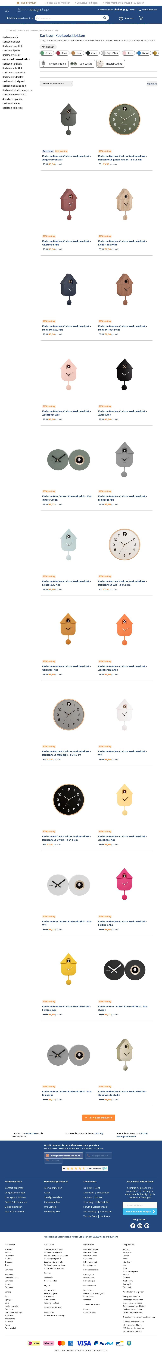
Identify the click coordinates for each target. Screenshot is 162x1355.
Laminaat (9, 1270)
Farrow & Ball (10, 1328)
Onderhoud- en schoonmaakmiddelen (139, 1317)
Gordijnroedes (50, 1281)
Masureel (9, 1322)
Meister (8, 1284)
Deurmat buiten (90, 1255)
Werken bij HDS (52, 1211)
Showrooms (90, 1181)
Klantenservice (149, 9)
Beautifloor (9, 1274)
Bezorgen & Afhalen (15, 1197)
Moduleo (8, 1259)
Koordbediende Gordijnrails (56, 1255)
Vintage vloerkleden (131, 1296)
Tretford (126, 1277)
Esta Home (9, 1309)
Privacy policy (60, 1350)
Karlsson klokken (11, 41)
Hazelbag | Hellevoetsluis (96, 1202)
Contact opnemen (14, 1187)
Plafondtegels (89, 1281)
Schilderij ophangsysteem (55, 1265)
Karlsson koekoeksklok (16, 59)
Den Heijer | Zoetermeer (96, 1192)
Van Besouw (128, 1281)
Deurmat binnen (90, 1252)
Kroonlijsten (88, 1274)
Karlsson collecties (12, 107)
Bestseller (48, 151)
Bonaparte (127, 1252)
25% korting (49, 491)
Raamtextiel (49, 1312)
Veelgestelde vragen (15, 1192)
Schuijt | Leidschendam (95, 1206)
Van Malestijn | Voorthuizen (97, 1211)
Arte (7, 1296)
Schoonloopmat (90, 1262)
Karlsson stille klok (12, 68)
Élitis (7, 1303)
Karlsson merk (10, 37)
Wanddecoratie (89, 1285)
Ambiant (8, 1249)
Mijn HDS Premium (15, 1211)
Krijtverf (47, 1285)
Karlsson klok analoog (14, 85)
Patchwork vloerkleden (132, 1309)
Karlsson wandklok (12, 46)
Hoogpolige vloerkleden (133, 1299)
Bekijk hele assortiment (19, 18)
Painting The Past (51, 1303)
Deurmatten (88, 1244)
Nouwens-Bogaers (130, 1271)
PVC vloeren (10, 1244)
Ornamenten (88, 1277)
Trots (7, 1265)
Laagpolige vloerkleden (132, 1303)
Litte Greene (49, 1299)
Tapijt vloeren (128, 1244)
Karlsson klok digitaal (13, 81)
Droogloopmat (89, 1265)
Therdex (8, 1262)
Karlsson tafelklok (12, 63)
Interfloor (127, 1262)
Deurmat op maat (90, 1249)
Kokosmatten (89, 1259)
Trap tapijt (127, 1287)
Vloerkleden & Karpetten (133, 1292)
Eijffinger (8, 1299)
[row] (48, 46)
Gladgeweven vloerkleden (134, 1306)
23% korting (105, 151)
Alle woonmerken (53, 1187)
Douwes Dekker (11, 1277)
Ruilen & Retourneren (16, 1202)
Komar (8, 1325)
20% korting (61, 151)
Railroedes (48, 1277)
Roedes (47, 1273)
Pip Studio (9, 1315)
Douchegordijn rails (52, 1259)
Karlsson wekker (11, 54)
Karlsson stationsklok (13, 72)
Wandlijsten (88, 1290)
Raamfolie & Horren (52, 1307)
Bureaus (86, 1309)
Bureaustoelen (89, 1312)
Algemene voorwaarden (75, 1350)
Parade (126, 1274)
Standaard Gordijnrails (53, 1249)
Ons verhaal (50, 1206)
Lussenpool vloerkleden (133, 1312)
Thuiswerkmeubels (91, 1304)
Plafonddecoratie (90, 1270)
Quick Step (9, 1255)
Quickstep (9, 1287)
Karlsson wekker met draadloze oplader (13, 96)
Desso (125, 1259)
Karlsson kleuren (11, 103)
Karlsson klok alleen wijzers (17, 90)
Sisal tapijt (127, 1284)
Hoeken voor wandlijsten (94, 1293)
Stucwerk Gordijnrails (53, 1262)
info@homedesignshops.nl (65, 1155)
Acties (47, 1192)
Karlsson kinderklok (12, 76)
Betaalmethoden (13, 1206)
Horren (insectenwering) (54, 1315)
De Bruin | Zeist (91, 1187)
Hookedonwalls (11, 1306)
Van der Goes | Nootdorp (96, 1216)
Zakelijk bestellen (53, 1197)
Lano (125, 1268)
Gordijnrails (49, 1244)
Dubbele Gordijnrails (53, 1252)
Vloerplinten (88, 1296)
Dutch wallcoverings (13, 1312)
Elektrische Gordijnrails (54, 1268)
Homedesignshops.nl (56, 1181)
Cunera (126, 1255)
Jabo (124, 1265)
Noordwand (10, 1318)
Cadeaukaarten (52, 1202)
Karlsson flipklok (11, 50)
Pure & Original (50, 1293)
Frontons (87, 1299)
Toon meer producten (100, 1117)
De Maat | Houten (93, 1197)
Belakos (8, 1252)
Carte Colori (49, 1296)
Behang (8, 1292)
